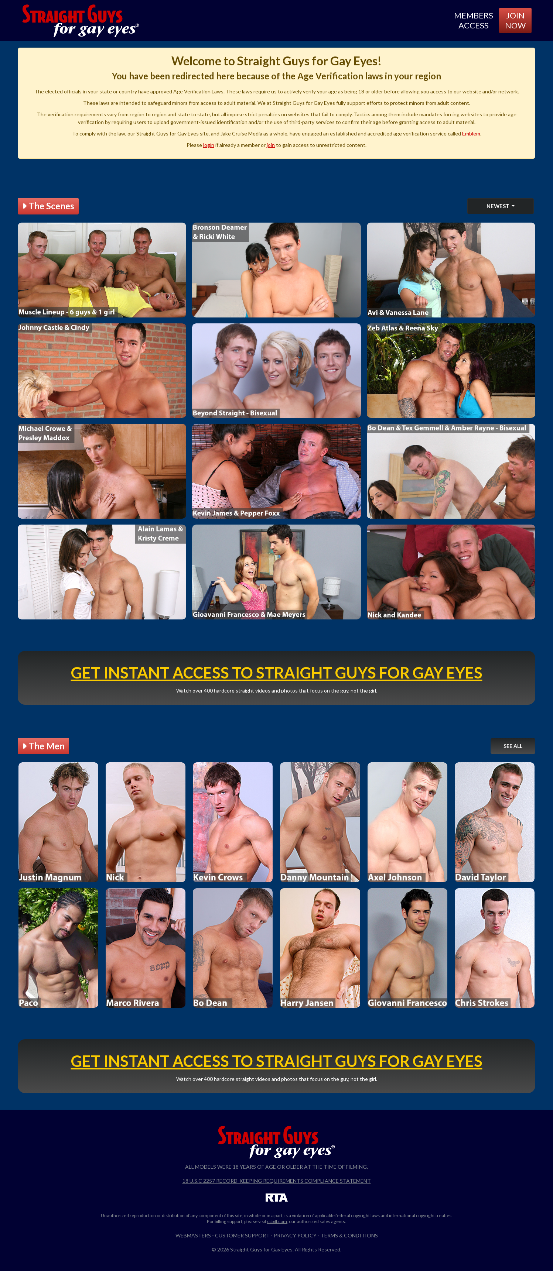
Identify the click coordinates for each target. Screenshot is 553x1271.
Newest (498, 206)
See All (512, 746)
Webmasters (193, 1235)
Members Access (473, 20)
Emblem (471, 133)
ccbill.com (277, 1221)
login (208, 145)
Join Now (515, 20)
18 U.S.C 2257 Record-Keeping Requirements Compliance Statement (276, 1181)
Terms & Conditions (349, 1235)
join (271, 145)
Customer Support (242, 1235)
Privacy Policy (295, 1235)
